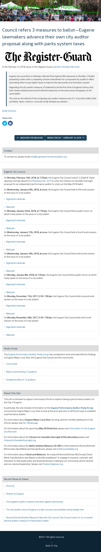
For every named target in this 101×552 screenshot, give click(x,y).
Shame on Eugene (15, 494)
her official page (30, 423)
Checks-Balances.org (53, 464)
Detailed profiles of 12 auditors (21, 380)
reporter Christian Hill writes (66, 67)
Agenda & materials (15, 199)
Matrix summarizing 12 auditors (21, 372)
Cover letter (11, 364)
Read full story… (9, 111)
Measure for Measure (31, 138)
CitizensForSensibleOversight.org (20, 440)
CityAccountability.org (67, 449)
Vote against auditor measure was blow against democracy (34, 502)
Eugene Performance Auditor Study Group (28, 354)
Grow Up (10, 486)
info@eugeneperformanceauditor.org (48, 157)
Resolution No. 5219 (41, 181)
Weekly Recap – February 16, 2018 (64, 138)
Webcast (10, 207)
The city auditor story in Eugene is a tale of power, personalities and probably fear (45, 509)
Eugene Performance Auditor (43, 6)
